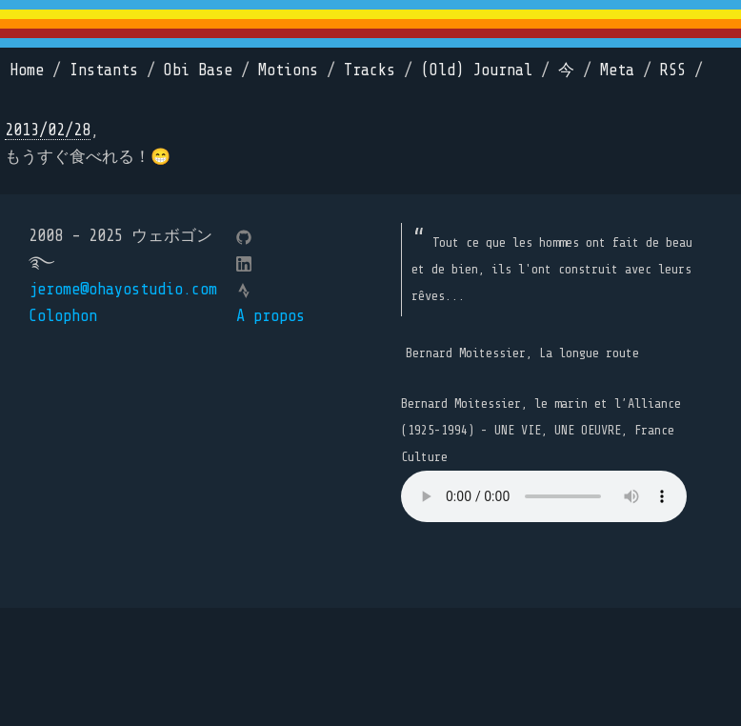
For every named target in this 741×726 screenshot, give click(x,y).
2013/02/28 (47, 130)
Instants (104, 70)
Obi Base (198, 70)
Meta (617, 70)
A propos (270, 316)
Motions (288, 70)
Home (27, 70)
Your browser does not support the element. (544, 496)
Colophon (63, 316)
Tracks (369, 70)
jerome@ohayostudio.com (123, 289)
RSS (673, 70)
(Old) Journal (476, 70)
